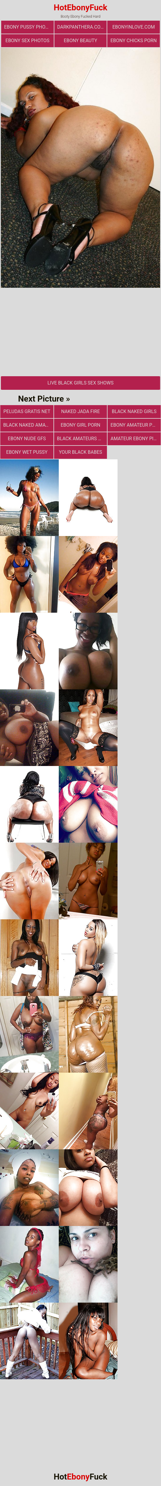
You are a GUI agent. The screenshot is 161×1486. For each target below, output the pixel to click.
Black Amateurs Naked (82, 438)
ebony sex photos (28, 40)
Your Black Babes (80, 452)
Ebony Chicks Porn (133, 40)
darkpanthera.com (81, 27)
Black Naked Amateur (28, 425)
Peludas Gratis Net (26, 411)
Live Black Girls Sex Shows (80, 383)
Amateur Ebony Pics (134, 438)
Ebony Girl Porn (80, 425)
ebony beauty (80, 40)
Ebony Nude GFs (27, 438)
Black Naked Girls (134, 411)
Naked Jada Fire (80, 411)
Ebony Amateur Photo (135, 425)
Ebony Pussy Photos (29, 27)
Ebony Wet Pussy (27, 452)
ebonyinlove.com (133, 27)
